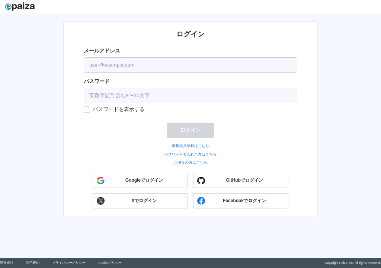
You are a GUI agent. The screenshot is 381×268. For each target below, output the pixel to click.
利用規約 (32, 263)
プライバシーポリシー (69, 263)
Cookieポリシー (110, 263)
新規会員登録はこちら (190, 146)
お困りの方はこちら (190, 162)
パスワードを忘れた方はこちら (190, 154)
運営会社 (6, 263)
